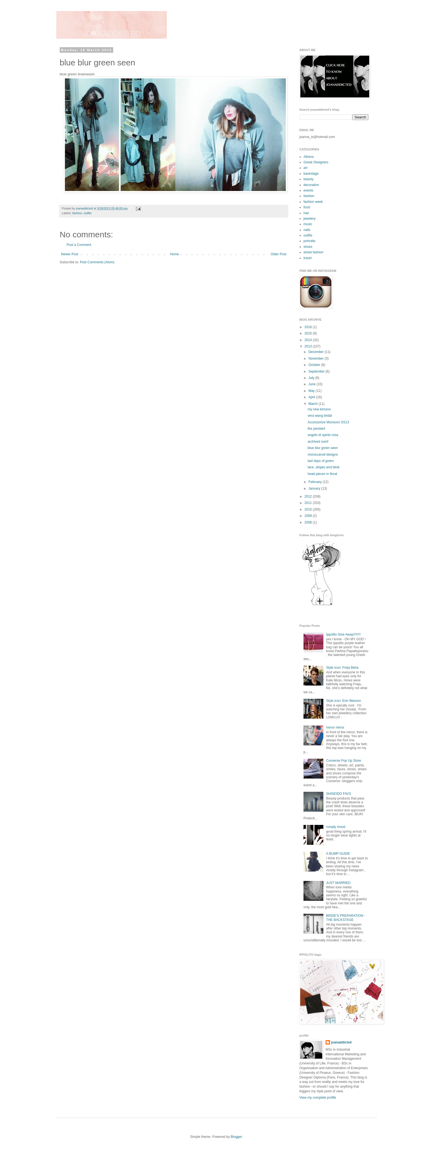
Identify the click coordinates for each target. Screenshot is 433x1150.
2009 (309, 516)
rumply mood (335, 827)
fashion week (313, 202)
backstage (311, 174)
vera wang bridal (320, 416)
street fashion (313, 252)
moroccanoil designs (323, 454)
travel (307, 258)
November (316, 358)
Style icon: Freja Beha (342, 668)
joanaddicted (85, 208)
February (315, 482)
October (314, 365)
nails (306, 230)
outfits (88, 213)
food (306, 207)
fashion (77, 213)
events (308, 190)
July (311, 378)
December (316, 352)
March (313, 404)
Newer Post (69, 254)
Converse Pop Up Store (343, 761)
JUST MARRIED (338, 883)
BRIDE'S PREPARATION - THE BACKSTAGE (345, 917)
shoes (307, 247)
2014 (309, 340)
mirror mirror (335, 727)
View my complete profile (317, 1097)
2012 (309, 496)
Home (174, 254)
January (314, 488)
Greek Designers (315, 162)
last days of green (321, 461)
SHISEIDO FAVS (338, 794)
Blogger (236, 1137)
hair (306, 213)
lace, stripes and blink (323, 467)
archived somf (318, 441)
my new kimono (319, 409)
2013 (309, 346)
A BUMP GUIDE (338, 854)
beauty (308, 179)
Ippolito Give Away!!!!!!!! (343, 634)
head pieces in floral (322, 474)
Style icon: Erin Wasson (343, 701)
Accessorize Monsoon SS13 (328, 422)
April (312, 397)
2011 (309, 503)
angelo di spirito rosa (323, 435)
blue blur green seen (323, 448)
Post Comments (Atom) (97, 262)
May (312, 391)
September (317, 371)
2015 (309, 333)
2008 (309, 522)
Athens (308, 157)
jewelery (309, 219)
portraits (309, 241)
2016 (309, 327)
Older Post (278, 254)
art (305, 168)
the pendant (316, 429)
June (312, 384)
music (307, 224)
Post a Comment (79, 245)
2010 (309, 509)
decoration (311, 185)
